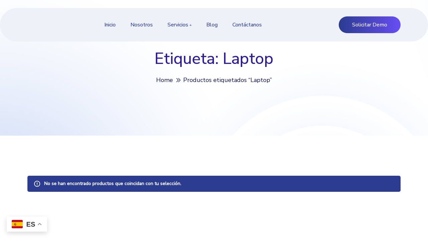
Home (164, 80)
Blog (212, 24)
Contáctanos (247, 24)
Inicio (110, 24)
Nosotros (141, 24)
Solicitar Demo (369, 24)
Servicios (178, 24)
